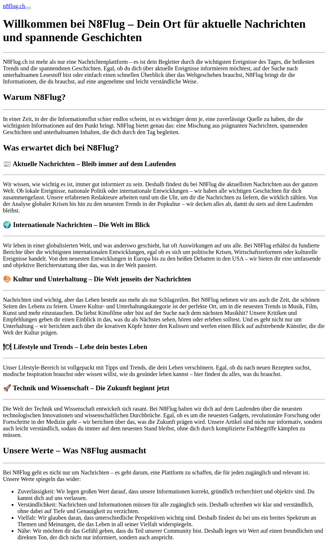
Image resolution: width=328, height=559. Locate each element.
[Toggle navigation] (28, 8)
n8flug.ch (14, 6)
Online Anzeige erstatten (31, 550)
